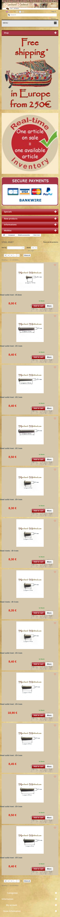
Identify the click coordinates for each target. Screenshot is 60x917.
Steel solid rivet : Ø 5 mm (11, 858)
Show (29, 247)
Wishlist (52, 18)
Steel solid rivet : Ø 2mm (11, 295)
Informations (10, 224)
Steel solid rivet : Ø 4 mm (11, 499)
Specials (8, 211)
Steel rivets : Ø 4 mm (9, 551)
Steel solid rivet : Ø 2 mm (11, 397)
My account (11, 905)
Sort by (4, 247)
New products (10, 218)
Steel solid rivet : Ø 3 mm (11, 346)
